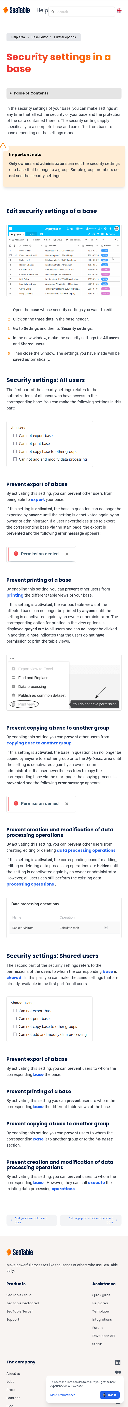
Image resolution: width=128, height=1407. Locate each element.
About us (13, 1373)
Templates (101, 1311)
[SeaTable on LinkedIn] (118, 1362)
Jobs (10, 1381)
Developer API (103, 1335)
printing (15, 595)
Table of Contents (31, 93)
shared (13, 977)
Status (97, 1344)
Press (10, 1389)
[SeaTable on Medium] (118, 1372)
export (38, 499)
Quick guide (101, 1295)
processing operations (30, 884)
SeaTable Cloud (18, 1295)
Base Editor (39, 37)
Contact (13, 1398)
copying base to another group (39, 743)
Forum (97, 1327)
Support (12, 1319)
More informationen (62, 1395)
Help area (18, 37)
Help (42, 10)
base (108, 971)
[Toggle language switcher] (119, 11)
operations (63, 1189)
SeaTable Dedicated (22, 1303)
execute (96, 1182)
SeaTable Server (19, 1311)
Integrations (102, 1319)
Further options (65, 37)
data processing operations (86, 850)
